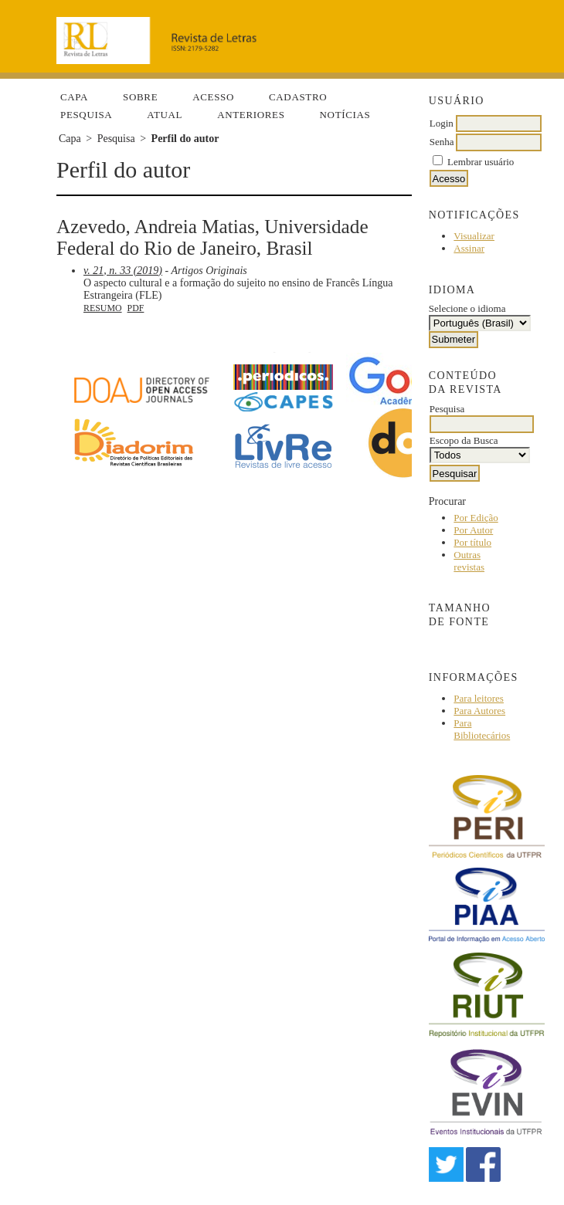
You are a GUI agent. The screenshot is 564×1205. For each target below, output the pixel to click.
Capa (74, 97)
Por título (472, 542)
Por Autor (473, 530)
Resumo (102, 308)
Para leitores (479, 698)
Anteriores (250, 114)
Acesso (213, 97)
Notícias (345, 114)
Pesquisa (86, 114)
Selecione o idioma (467, 308)
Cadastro (298, 97)
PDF (135, 308)
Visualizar (474, 236)
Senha (442, 141)
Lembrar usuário (480, 162)
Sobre (140, 97)
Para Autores (479, 710)
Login (442, 123)
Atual (164, 114)
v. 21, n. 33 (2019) (122, 270)
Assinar (469, 248)
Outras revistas (469, 561)
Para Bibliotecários (482, 729)
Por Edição (476, 517)
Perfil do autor (185, 138)
